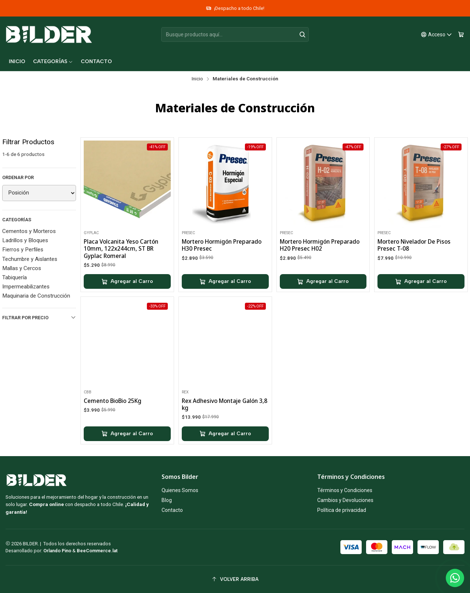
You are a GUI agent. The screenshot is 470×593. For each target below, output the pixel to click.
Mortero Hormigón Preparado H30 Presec (221, 245)
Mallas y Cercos (21, 268)
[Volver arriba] (235, 579)
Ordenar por (18, 177)
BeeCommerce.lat (97, 550)
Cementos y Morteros (29, 231)
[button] (53, 61)
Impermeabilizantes (26, 286)
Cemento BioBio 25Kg (112, 432)
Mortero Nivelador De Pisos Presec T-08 (414, 245)
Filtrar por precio (39, 317)
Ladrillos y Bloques (25, 240)
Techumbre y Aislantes (29, 259)
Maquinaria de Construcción (36, 295)
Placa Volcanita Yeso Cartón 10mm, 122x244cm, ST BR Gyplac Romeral (121, 249)
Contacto (172, 510)
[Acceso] (436, 34)
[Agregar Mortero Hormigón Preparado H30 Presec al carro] (225, 281)
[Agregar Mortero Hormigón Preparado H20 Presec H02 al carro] (323, 281)
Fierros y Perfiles (22, 249)
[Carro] (461, 34)
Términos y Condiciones (344, 490)
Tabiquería (14, 277)
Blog (167, 500)
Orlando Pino (57, 550)
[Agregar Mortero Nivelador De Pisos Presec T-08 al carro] (420, 281)
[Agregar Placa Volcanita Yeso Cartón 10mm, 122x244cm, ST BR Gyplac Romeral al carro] (127, 281)
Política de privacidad (341, 510)
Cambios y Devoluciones (345, 500)
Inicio (197, 78)
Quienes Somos (180, 490)
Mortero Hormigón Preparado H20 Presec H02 (319, 245)
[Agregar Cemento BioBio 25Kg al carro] (127, 465)
